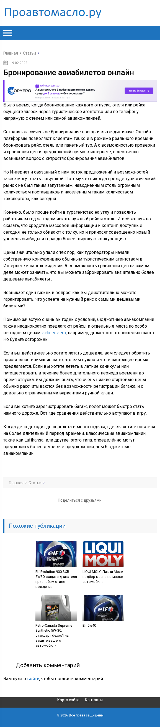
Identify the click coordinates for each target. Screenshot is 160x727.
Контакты (94, 700)
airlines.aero (54, 332)
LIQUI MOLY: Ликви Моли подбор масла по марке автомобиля (102, 577)
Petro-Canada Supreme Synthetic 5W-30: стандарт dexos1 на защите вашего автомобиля (53, 635)
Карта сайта (68, 700)
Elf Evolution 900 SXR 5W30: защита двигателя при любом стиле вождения (56, 579)
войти (33, 678)
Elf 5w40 (89, 625)
